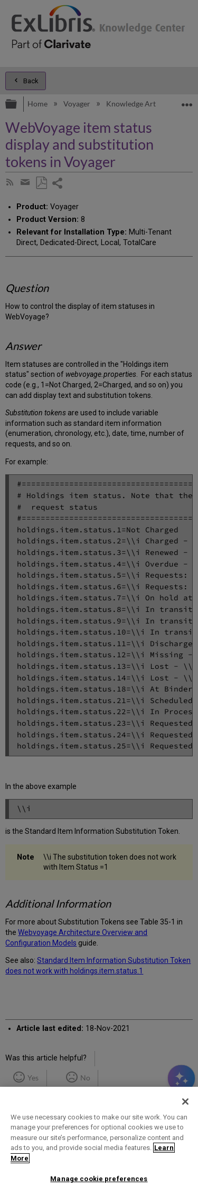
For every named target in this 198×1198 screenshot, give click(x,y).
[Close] (185, 1101)
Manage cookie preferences (98, 1179)
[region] (99, 1142)
